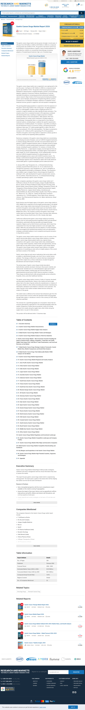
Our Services (82, 16)
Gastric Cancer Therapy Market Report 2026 (36, 604)
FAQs (61, 683)
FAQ (70, 1)
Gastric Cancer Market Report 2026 (34, 614)
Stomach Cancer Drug (34, 591)
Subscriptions (50, 687)
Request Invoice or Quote (72, 46)
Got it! (73, 707)
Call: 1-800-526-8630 (72, 58)
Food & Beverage (65, 16)
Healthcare (4, 16)
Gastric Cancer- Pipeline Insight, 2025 (34, 643)
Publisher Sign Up (78, 681)
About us (35, 681)
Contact (62, 681)
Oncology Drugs (21, 591)
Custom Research (51, 685)
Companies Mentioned (7, 50)
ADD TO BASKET (72, 41)
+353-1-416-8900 (65, 5)
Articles (76, 687)
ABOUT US (56, 1)
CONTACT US (64, 1)
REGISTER (76, 672)
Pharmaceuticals (12, 16)
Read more (37, 502)
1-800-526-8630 (54, 7)
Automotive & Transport (50, 16)
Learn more (42, 707)
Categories (49, 681)
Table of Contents (6, 46)
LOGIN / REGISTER (79, 1)
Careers (35, 683)
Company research (51, 683)
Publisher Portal (78, 683)
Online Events (77, 685)
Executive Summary (6, 48)
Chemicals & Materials (22, 16)
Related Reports (5, 55)
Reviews (35, 685)
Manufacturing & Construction (30, 16)
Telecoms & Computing (58, 16)
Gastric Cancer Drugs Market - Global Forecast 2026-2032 (40, 633)
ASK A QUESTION (72, 62)
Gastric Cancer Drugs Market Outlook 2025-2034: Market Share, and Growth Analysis (47, 624)
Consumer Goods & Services (73, 16)
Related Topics (5, 53)
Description (4, 43)
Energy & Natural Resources (41, 16)
